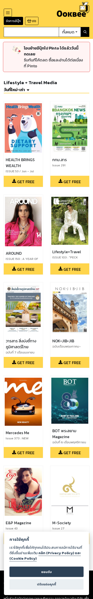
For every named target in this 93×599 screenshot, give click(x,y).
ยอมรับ (46, 572)
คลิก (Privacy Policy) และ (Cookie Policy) (45, 555)
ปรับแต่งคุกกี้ (46, 584)
